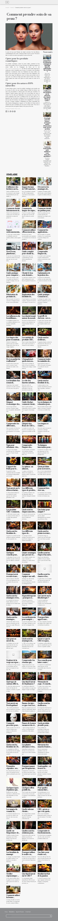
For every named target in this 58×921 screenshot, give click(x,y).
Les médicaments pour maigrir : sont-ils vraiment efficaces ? (29, 620)
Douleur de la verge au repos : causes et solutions (12, 663)
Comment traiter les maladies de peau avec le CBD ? (44, 362)
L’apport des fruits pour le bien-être (11, 469)
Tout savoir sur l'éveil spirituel (12, 704)
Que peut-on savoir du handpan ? (11, 641)
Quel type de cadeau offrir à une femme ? (12, 684)
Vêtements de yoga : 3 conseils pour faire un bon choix (44, 685)
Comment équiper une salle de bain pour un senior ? (28, 577)
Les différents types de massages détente (29, 533)
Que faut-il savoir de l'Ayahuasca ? (28, 683)
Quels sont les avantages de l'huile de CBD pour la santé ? (27, 642)
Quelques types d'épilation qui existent (12, 790)
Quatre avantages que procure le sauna (29, 555)
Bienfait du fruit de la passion (44, 875)
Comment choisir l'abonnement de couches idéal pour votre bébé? (13, 211)
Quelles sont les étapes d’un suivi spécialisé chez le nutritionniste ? (44, 556)
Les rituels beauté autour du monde (29, 317)
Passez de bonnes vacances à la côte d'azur (29, 725)
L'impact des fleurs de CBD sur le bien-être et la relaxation (29, 427)
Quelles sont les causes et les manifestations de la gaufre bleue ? (44, 577)
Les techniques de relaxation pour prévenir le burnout (45, 405)
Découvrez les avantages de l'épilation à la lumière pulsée (43, 190)
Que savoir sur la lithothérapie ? (44, 597)
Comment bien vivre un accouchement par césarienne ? (44, 491)
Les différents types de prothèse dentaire (29, 490)
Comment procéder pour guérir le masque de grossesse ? (13, 726)
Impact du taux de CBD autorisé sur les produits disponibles (28, 190)
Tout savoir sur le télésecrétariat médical (13, 490)
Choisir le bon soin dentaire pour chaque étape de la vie (27, 276)
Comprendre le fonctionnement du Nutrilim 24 (44, 833)
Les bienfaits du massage (12, 853)
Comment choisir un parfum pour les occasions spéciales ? (44, 211)
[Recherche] (29, 916)
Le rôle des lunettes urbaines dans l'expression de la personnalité (29, 384)
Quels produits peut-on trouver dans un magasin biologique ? (44, 470)
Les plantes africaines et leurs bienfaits (29, 747)
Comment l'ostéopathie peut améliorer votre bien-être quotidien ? (47, 151)
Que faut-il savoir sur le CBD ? (28, 875)
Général (12, 8)
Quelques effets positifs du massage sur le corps (28, 791)
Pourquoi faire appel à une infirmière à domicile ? (43, 620)
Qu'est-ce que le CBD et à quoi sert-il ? (44, 641)
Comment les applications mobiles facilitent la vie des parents (44, 233)
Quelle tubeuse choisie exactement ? (28, 811)
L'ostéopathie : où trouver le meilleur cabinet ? (44, 769)
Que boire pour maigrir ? (44, 511)
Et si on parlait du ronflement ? (13, 360)
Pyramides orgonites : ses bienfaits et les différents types (12, 769)
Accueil (7, 8)
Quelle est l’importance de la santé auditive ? (13, 833)
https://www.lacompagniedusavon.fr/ (14, 69)
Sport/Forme (20, 912)
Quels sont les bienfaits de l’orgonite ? (11, 533)
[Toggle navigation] (7, 2)
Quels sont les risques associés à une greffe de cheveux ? (29, 513)
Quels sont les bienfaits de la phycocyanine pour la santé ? (43, 384)
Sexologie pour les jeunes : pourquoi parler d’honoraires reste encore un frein (47, 123)
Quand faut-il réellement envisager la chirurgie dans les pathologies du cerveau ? (47, 66)
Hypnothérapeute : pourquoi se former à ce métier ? (29, 599)
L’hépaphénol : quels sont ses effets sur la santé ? (28, 362)
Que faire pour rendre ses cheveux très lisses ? (43, 855)
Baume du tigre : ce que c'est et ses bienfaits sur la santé (29, 706)
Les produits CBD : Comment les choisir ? (12, 512)
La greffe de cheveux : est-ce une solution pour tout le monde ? (44, 319)
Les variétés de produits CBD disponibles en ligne (28, 341)
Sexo (6, 912)
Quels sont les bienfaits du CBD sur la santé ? (13, 747)
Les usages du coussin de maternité (11, 811)
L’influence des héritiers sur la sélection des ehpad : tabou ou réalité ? (47, 95)
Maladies (12, 912)
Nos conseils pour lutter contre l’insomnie (45, 662)
